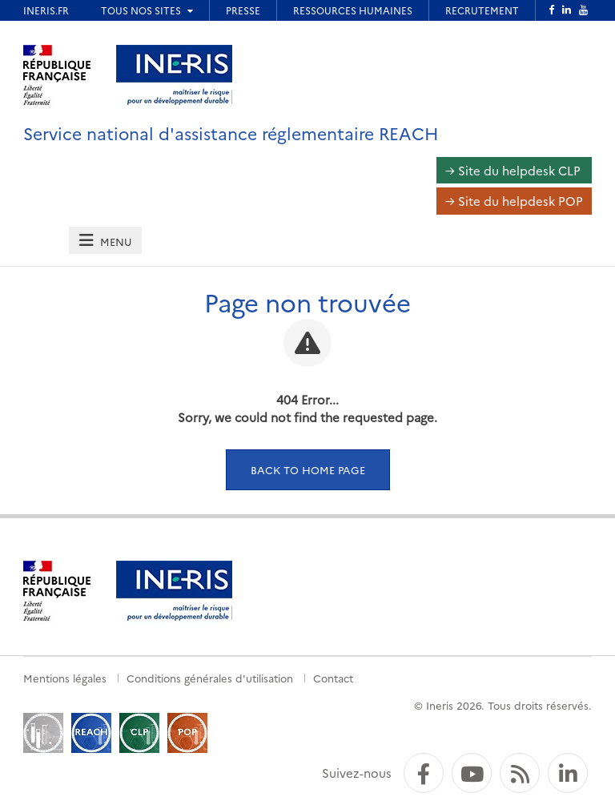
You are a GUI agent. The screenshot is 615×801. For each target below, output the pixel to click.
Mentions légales (65, 677)
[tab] (105, 241)
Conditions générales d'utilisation (210, 677)
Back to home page (308, 469)
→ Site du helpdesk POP (514, 200)
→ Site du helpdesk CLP (513, 170)
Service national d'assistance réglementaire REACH (231, 132)
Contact (333, 677)
